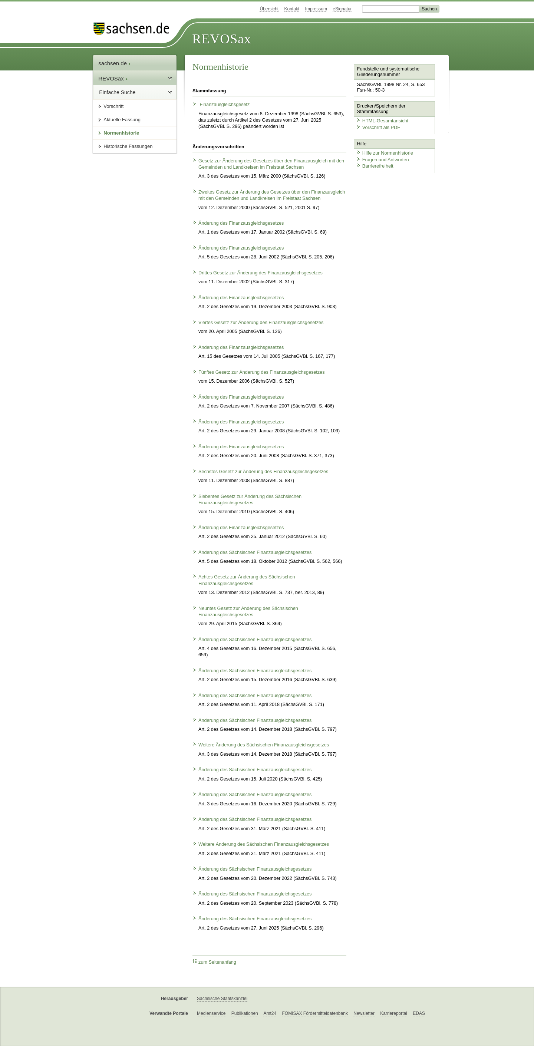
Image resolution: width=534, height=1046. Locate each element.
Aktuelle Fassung (122, 119)
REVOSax (221, 39)
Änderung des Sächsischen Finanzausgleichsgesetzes (252, 552)
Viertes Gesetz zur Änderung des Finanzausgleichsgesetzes (257, 322)
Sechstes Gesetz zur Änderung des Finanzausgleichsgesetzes (260, 471)
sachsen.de (114, 63)
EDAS (419, 1013)
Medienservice (211, 1013)
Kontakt (292, 8)
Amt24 (269, 1013)
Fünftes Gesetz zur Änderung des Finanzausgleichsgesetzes (258, 372)
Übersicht (269, 8)
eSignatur (342, 8)
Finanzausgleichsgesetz (221, 104)
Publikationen (244, 1013)
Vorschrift (113, 106)
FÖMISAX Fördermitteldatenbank (314, 1013)
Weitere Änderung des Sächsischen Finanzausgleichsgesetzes (260, 745)
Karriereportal (393, 1013)
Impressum (316, 8)
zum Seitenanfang (214, 962)
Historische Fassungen (127, 146)
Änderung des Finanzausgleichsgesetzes (238, 223)
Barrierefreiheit (374, 166)
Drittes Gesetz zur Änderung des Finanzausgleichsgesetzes (257, 272)
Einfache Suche (117, 92)
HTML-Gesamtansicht (382, 120)
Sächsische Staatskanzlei (222, 998)
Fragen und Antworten (382, 159)
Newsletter (364, 1013)
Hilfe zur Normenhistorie (384, 153)
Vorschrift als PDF (378, 127)
